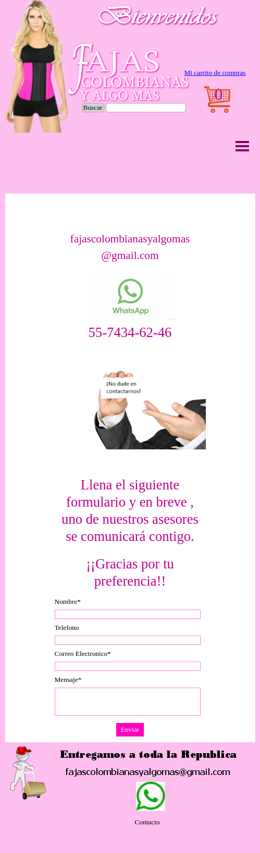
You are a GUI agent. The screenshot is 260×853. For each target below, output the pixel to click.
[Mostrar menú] (242, 146)
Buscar (93, 107)
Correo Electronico (83, 653)
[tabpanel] (215, 73)
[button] (130, 298)
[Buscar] (146, 107)
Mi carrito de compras (214, 72)
